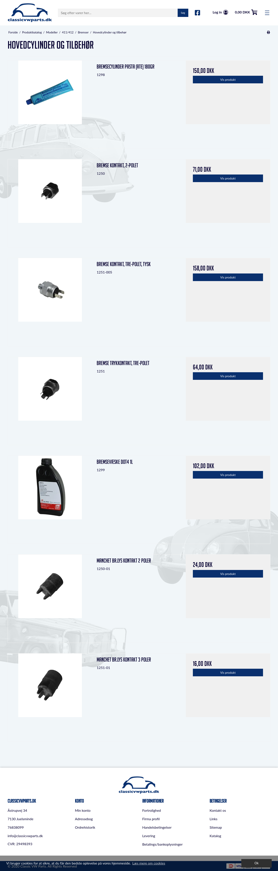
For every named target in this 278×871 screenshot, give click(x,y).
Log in (220, 12)
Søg (183, 12)
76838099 (16, 827)
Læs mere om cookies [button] (148, 863)
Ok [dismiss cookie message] (257, 863)
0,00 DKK (246, 12)
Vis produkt (228, 79)
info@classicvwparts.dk (25, 836)
